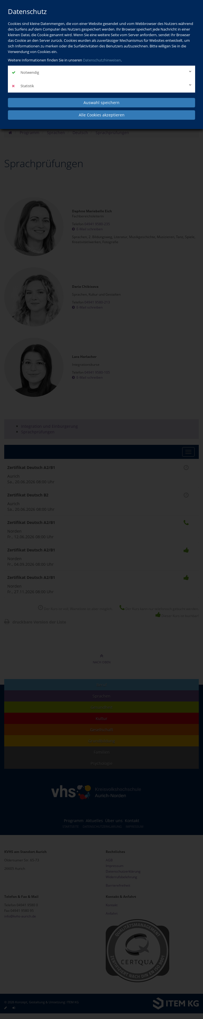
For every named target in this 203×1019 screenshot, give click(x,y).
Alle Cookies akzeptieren (102, 115)
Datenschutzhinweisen (102, 60)
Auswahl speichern (101, 102)
